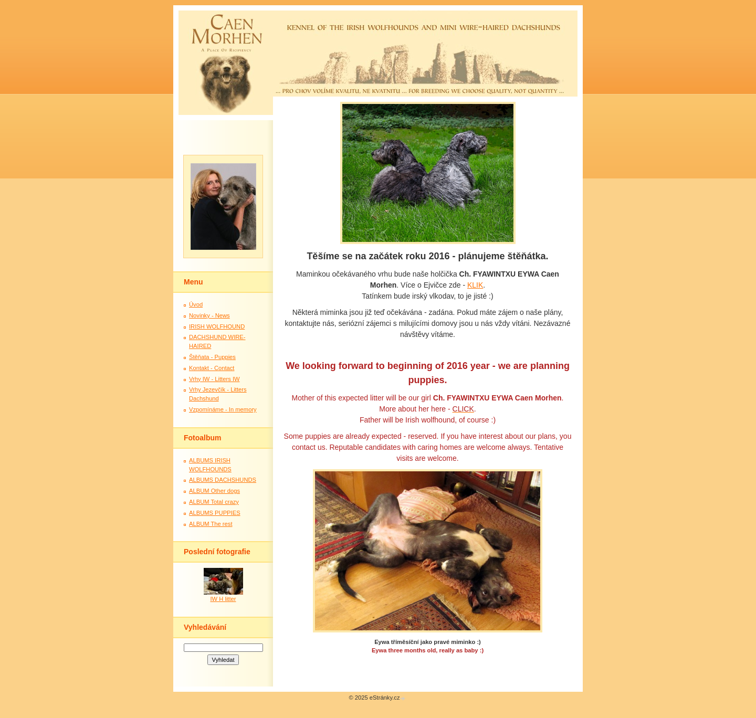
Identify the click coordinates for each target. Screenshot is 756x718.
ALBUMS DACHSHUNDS (222, 480)
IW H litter (223, 599)
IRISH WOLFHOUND (217, 326)
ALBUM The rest (211, 524)
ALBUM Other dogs (214, 491)
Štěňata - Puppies (212, 357)
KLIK (475, 285)
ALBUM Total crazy (214, 502)
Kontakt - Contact (211, 368)
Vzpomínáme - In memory (223, 409)
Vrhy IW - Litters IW (214, 379)
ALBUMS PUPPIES (214, 513)
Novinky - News (209, 315)
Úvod (196, 304)
